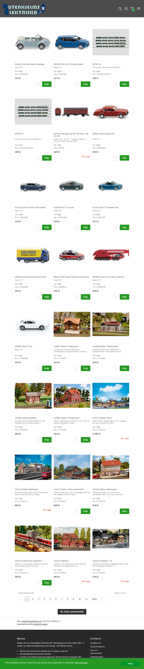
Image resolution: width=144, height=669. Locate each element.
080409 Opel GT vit (23, 346)
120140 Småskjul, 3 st (102, 561)
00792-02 (96, 64)
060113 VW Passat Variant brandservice (71, 277)
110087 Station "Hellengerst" (66, 346)
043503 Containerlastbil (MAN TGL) (30, 277)
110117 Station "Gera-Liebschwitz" (69, 489)
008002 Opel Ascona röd (103, 134)
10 (80, 599)
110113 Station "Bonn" (102, 418)
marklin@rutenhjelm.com (32, 621)
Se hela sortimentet (72, 611)
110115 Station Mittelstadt (26, 489)
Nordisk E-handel (40, 624)
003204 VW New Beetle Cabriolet (29, 64)
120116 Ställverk (61, 561)
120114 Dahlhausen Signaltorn (28, 561)
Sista (94, 599)
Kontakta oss (95, 643)
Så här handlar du (97, 647)
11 (86, 599)
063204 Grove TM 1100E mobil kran (108, 277)
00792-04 (19, 134)
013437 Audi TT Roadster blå (105, 207)
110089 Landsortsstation (25, 418)
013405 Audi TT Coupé (64, 207)
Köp (47, 84)
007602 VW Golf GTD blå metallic (68, 64)
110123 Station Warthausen (104, 489)
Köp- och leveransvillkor (96, 651)
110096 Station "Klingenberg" (67, 418)
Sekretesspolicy (96, 657)
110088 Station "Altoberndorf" (105, 346)
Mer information (81, 663)
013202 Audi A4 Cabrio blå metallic (30, 207)
